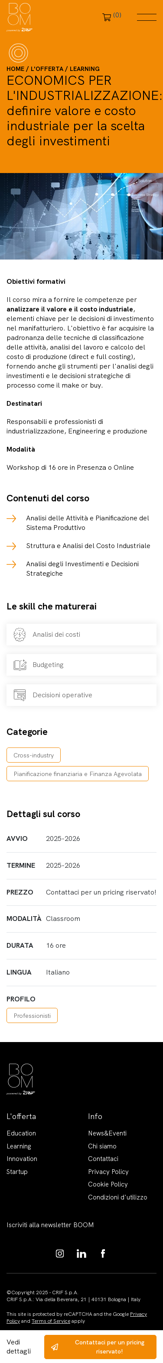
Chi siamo (102, 1146)
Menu (146, 17)
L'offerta (47, 69)
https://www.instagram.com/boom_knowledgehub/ (59, 1253)
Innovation (22, 1159)
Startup (17, 1171)
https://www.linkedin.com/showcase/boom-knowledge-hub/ (81, 1253)
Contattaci (103, 1159)
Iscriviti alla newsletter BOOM (50, 1225)
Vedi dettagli (19, 1347)
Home (15, 69)
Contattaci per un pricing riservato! (109, 1346)
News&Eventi (107, 1133)
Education (21, 1133)
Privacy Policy (108, 1171)
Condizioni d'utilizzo (117, 1197)
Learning (85, 69)
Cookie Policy (108, 1184)
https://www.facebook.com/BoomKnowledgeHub (103, 1253)
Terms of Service (51, 1321)
